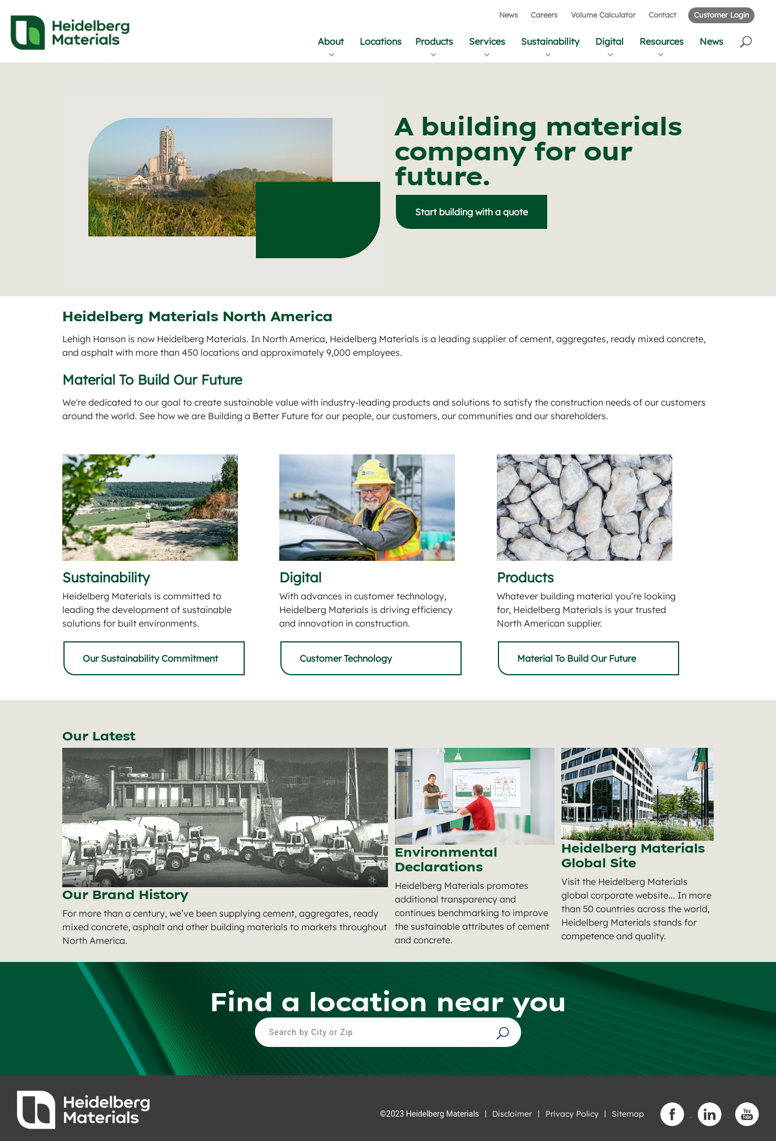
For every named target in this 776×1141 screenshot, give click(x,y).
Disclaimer (512, 1114)
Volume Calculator (603, 14)
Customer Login (721, 14)
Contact (662, 14)
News (508, 14)
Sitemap (628, 1114)
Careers (544, 14)
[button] (747, 41)
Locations (381, 41)
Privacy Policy (572, 1114)
